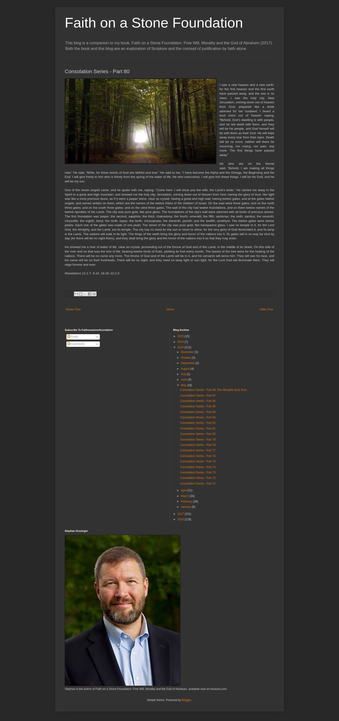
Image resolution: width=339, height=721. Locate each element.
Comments (76, 344)
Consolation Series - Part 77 (197, 450)
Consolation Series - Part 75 (197, 461)
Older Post (266, 309)
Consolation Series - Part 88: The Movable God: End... (214, 390)
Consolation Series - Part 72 (197, 478)
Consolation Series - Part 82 (197, 423)
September (188, 363)
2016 (181, 519)
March (185, 496)
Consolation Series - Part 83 (197, 417)
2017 (181, 514)
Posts (72, 336)
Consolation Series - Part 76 (197, 456)
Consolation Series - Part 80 (197, 434)
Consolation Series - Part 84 (197, 412)
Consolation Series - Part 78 (197, 445)
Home (170, 309)
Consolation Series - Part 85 (197, 406)
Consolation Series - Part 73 (197, 472)
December (188, 352)
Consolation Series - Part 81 (197, 428)
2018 (181, 347)
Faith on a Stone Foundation (154, 23)
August (185, 368)
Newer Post (73, 309)
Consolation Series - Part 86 (197, 401)
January (186, 507)
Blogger (186, 700)
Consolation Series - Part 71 (197, 483)
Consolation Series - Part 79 (197, 439)
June (184, 379)
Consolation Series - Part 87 (197, 395)
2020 (181, 336)
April (184, 490)
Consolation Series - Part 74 (197, 467)
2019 (181, 342)
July (184, 374)
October (186, 357)
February (187, 501)
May (184, 385)
